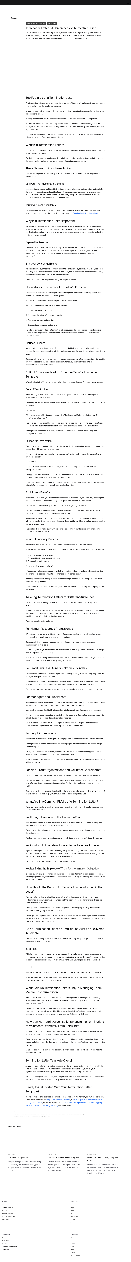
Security (95, 1209)
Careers (117, 1206)
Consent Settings (121, 1221)
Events (117, 1212)
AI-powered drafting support (58, 1105)
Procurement (82, 1215)
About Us (118, 1203)
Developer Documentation (100, 1212)
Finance (80, 1218)
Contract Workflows (61, 1206)
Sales (79, 1209)
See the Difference (98, 1206)
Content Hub (96, 1215)
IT (78, 1221)
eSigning (54, 1111)
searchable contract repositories (73, 1108)
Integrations (59, 1218)
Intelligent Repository (62, 1212)
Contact (118, 1209)
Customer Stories (98, 1203)
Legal (79, 1206)
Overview (58, 1203)
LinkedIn (118, 1218)
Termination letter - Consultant (85, 219)
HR (78, 1212)
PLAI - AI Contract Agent (63, 1215)
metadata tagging (94, 1108)
